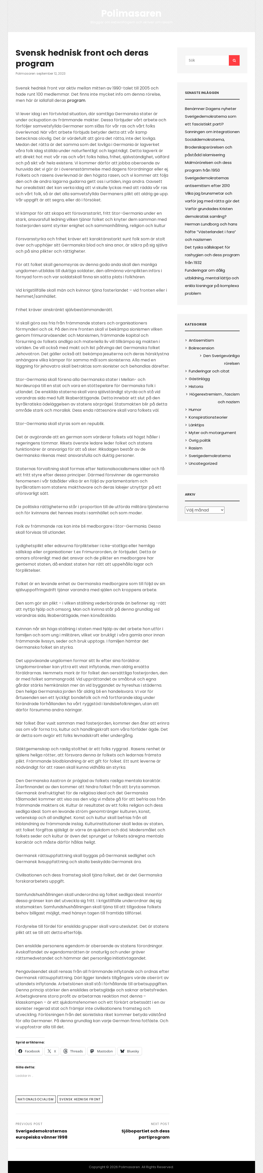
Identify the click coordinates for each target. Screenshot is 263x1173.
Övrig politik (200, 440)
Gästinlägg (199, 378)
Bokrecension (201, 348)
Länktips (196, 425)
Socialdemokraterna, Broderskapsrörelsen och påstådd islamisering (208, 147)
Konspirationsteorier (208, 417)
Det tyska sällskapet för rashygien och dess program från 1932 (212, 254)
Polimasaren (131, 13)
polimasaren (25, 73)
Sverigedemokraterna (210, 455)
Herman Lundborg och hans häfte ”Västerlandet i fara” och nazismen (211, 231)
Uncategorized (203, 463)
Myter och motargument (212, 432)
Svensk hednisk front (80, 1099)
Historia (196, 386)
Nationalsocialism (36, 1099)
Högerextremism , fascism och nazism (215, 398)
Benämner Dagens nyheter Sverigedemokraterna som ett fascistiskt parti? (210, 116)
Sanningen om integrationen (212, 131)
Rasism (195, 448)
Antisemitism (201, 340)
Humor (195, 409)
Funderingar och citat (209, 371)
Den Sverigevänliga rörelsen (221, 359)
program (76, 100)
